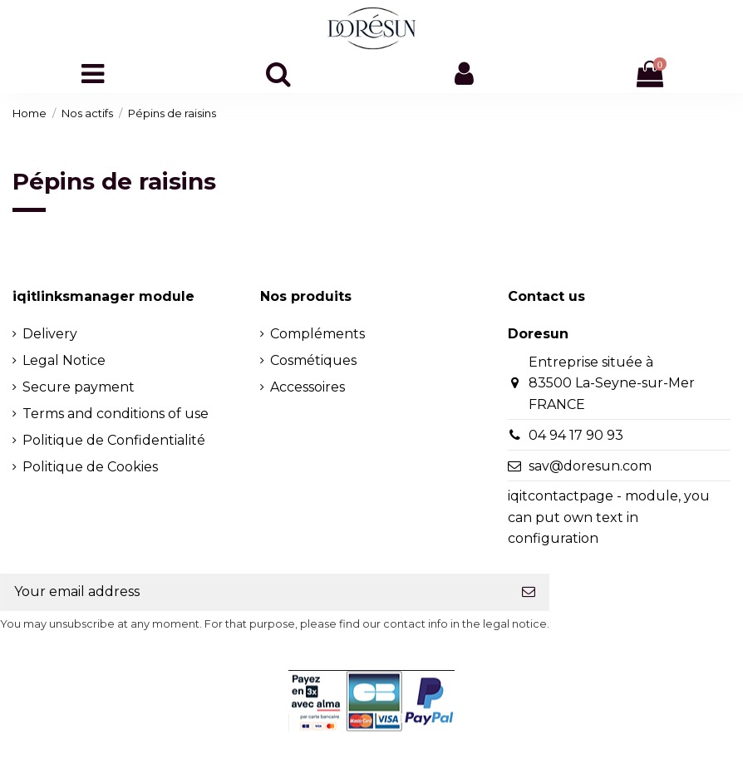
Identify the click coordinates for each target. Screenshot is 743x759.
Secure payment (78, 387)
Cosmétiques (313, 360)
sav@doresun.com (590, 466)
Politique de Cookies (90, 467)
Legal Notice (64, 360)
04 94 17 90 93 (576, 435)
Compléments (317, 334)
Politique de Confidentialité (113, 440)
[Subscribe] (529, 592)
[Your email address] (255, 592)
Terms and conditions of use (115, 413)
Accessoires (307, 387)
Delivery (49, 334)
